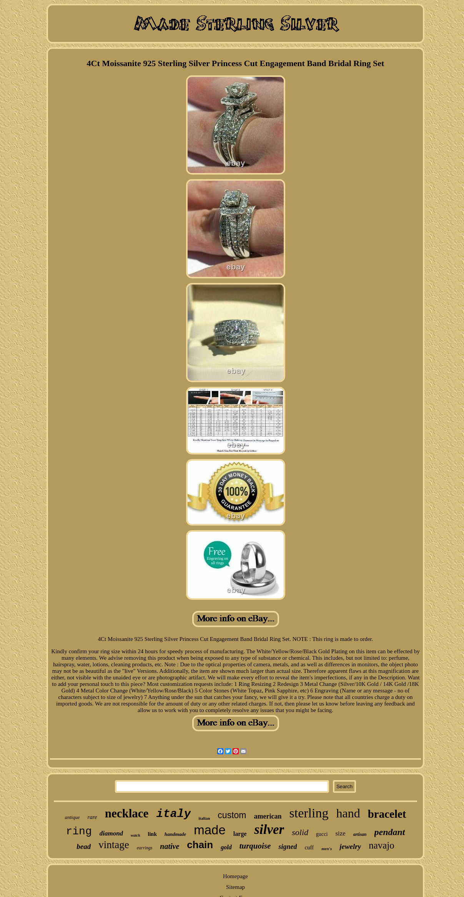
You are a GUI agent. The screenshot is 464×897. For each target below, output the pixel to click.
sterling (308, 813)
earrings (145, 847)
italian (204, 818)
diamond (111, 833)
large (240, 833)
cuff (309, 847)
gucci (322, 834)
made (210, 830)
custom (232, 815)
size (340, 833)
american (268, 816)
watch (135, 835)
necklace (127, 813)
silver (269, 829)
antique (72, 817)
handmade (175, 834)
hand (348, 813)
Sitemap (235, 887)
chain (200, 844)
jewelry (350, 846)
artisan (360, 834)
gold (226, 847)
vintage (113, 844)
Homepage (235, 876)
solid (300, 832)
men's (326, 848)
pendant (389, 832)
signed (287, 846)
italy (173, 813)
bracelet (387, 814)
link (152, 834)
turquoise (255, 845)
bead (84, 846)
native (169, 846)
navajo (381, 845)
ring (78, 831)
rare (92, 817)
